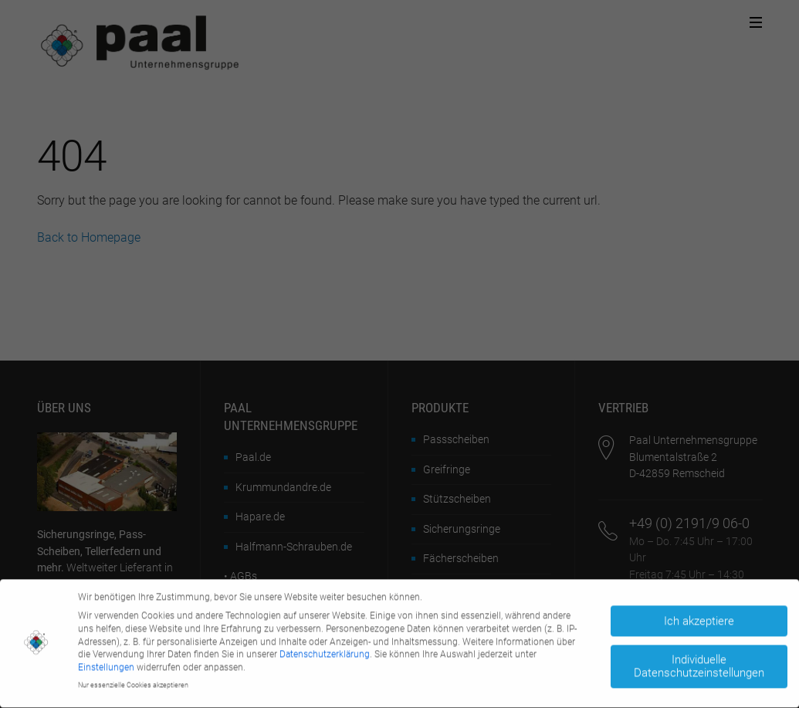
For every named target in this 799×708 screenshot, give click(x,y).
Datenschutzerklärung (324, 651)
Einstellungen (106, 664)
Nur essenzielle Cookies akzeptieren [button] (133, 682)
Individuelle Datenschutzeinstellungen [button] (699, 662)
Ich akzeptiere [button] (699, 618)
